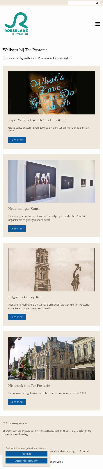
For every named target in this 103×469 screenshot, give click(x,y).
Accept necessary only (26, 461)
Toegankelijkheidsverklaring (58, 451)
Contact (84, 451)
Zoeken (97, 3)
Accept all (26, 454)
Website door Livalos (51, 461)
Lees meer (17, 140)
